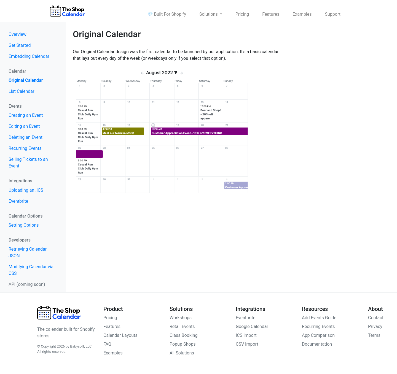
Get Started (20, 45)
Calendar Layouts (120, 335)
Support (332, 14)
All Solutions (182, 353)
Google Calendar (252, 326)
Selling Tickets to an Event (28, 163)
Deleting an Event (25, 137)
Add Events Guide (319, 317)
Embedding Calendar (29, 56)
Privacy (375, 326)
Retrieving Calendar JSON (28, 252)
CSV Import (247, 344)
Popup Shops (183, 344)
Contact (375, 317)
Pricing (242, 14)
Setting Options (24, 225)
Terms (374, 335)
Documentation (317, 344)
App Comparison (318, 335)
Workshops (181, 317)
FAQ (107, 344)
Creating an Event (26, 115)
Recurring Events (25, 148)
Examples (302, 14)
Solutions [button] (209, 14)
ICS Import (246, 335)
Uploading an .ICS (26, 190)
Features (270, 14)
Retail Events (182, 326)
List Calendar (21, 91)
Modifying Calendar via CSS (31, 270)
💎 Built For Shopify (166, 14)
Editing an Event (24, 126)
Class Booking (184, 335)
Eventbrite (18, 201)
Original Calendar (26, 80)
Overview (17, 34)
